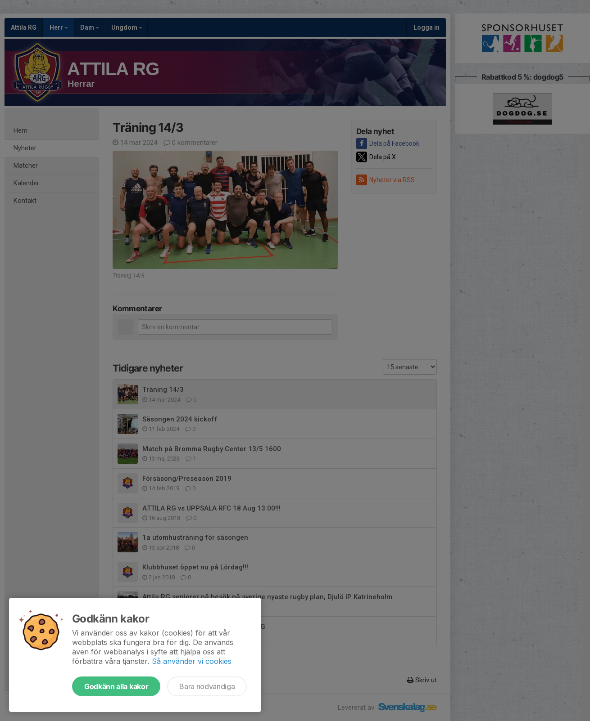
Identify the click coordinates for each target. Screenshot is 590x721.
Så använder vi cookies (191, 661)
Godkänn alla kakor (116, 686)
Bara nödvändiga (207, 686)
